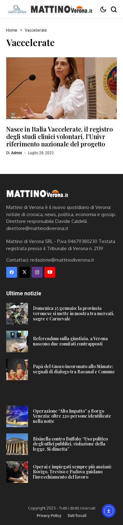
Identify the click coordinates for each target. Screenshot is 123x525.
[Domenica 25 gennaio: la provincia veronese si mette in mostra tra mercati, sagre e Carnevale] (17, 313)
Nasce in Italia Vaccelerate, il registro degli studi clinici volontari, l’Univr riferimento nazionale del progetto (59, 136)
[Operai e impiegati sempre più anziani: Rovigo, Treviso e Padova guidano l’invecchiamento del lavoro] (17, 472)
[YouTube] (49, 272)
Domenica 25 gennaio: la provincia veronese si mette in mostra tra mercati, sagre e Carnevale (73, 313)
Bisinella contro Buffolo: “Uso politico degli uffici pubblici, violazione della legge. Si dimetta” (70, 444)
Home (11, 30)
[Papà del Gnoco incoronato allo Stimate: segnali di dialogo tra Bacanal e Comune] (17, 369)
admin (16, 153)
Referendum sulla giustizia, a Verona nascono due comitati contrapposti (70, 341)
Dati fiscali (77, 515)
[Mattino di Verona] (61, 9)
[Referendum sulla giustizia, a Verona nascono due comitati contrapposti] (17, 341)
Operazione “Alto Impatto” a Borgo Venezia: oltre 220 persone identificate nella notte (72, 416)
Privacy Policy (49, 515)
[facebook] (11, 272)
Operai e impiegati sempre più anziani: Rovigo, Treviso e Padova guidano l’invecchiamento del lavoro (72, 472)
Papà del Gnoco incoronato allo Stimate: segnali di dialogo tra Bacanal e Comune (74, 369)
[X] (24, 272)
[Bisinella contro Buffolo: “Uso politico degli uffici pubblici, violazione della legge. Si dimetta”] (17, 444)
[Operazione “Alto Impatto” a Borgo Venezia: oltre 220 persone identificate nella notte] (17, 416)
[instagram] (37, 272)
